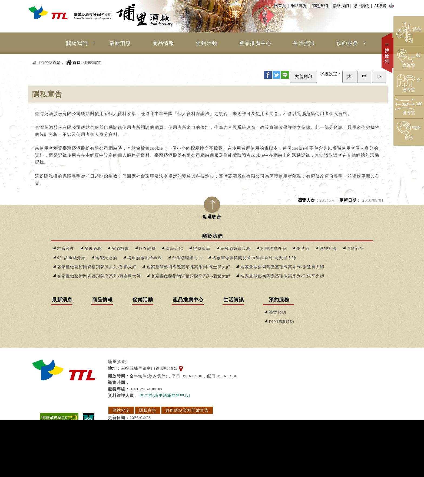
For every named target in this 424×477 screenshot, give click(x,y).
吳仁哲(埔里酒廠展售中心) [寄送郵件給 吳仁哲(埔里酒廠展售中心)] (165, 395)
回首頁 (280, 5)
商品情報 (163, 43)
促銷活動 (206, 43)
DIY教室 (147, 248)
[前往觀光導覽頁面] (409, 58)
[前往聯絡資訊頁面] (409, 130)
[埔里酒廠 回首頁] (70, 12)
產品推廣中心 (255, 43)
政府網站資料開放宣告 (187, 410)
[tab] (212, 206)
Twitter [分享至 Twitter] (276, 75)
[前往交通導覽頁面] (409, 83)
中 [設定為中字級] (364, 76)
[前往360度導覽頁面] (409, 106)
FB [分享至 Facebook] (268, 75)
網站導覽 (299, 5)
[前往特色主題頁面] (409, 32)
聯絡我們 (341, 5)
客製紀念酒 (106, 257)
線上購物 (362, 5)
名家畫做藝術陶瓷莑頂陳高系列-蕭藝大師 (190, 276)
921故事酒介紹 (71, 257)
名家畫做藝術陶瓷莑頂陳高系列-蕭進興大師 (99, 276)
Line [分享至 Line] (285, 75)
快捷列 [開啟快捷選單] (387, 52)
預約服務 (347, 43)
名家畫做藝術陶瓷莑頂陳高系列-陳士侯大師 (188, 266)
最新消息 (120, 43)
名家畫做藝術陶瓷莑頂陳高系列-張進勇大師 (282, 266)
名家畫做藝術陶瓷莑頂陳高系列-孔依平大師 (282, 276)
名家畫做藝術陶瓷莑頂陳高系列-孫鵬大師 (97, 266)
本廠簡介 (65, 248)
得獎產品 (201, 248)
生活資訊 (304, 43)
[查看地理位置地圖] (181, 368)
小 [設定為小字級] (379, 76)
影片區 (303, 248)
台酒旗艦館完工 (187, 257)
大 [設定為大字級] (349, 76)
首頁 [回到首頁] (76, 62)
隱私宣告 (147, 410)
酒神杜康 (328, 248)
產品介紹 (174, 248)
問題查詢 (321, 5)
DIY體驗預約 (281, 321)
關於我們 (77, 43)
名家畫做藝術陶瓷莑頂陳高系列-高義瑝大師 (254, 257)
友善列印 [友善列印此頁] (303, 76)
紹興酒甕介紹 (274, 248)
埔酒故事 (120, 248)
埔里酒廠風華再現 (144, 257)
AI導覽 (384, 6)
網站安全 (121, 410)
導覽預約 (277, 312)
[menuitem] (76, 43)
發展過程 (93, 248)
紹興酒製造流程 (235, 248)
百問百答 (355, 248)
